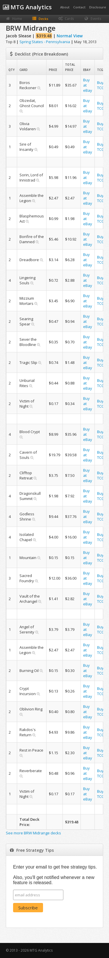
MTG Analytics (27, 7)
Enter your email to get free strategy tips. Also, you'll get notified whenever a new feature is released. (55, 874)
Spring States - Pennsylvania (44, 41)
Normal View (70, 36)
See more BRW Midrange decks (33, 833)
